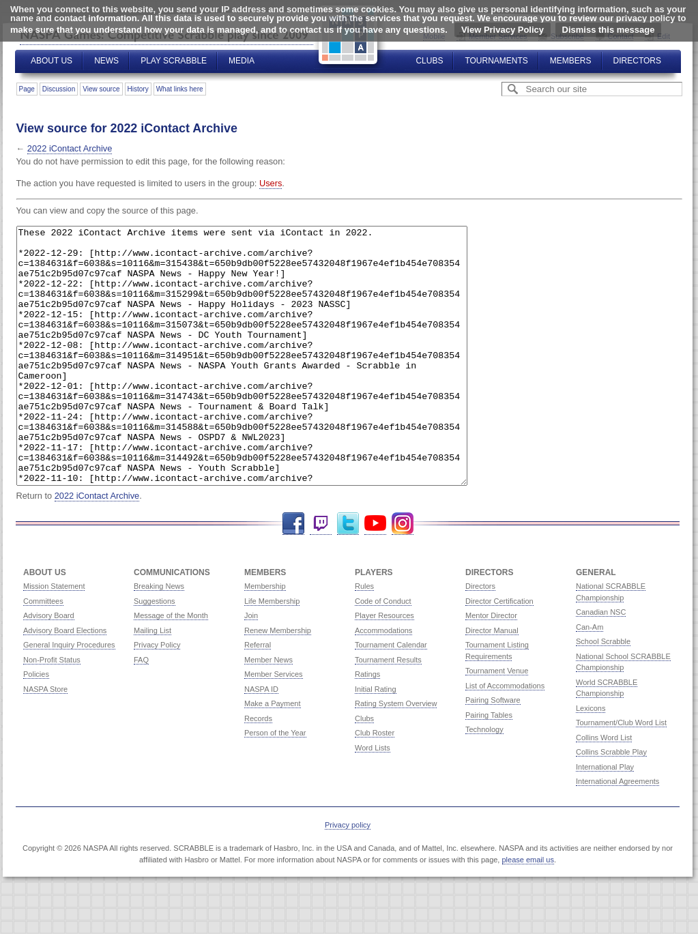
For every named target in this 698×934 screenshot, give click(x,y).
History (138, 89)
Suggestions (154, 652)
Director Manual (492, 681)
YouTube (375, 575)
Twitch (321, 575)
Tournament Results (388, 711)
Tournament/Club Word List (621, 774)
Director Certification (499, 652)
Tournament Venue (496, 722)
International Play (605, 818)
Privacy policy (347, 876)
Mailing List (152, 681)
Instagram (402, 575)
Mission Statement (54, 637)
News (106, 60)
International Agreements (617, 832)
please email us (528, 911)
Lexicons (590, 759)
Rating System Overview (396, 754)
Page (27, 89)
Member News (268, 711)
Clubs (429, 60)
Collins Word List (604, 789)
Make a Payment (272, 754)
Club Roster (374, 784)
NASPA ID (261, 740)
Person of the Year (275, 784)
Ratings (367, 725)
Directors (637, 60)
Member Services (273, 725)
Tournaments (496, 60)
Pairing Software (493, 751)
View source (101, 89)
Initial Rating (375, 740)
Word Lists (372, 799)
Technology (484, 780)
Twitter (348, 575)
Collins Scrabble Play (611, 803)
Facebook (293, 575)
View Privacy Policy (502, 30)
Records (258, 769)
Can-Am (589, 678)
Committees (43, 652)
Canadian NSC (601, 663)
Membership (265, 637)
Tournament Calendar (391, 696)
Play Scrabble (174, 60)
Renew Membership (277, 681)
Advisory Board (48, 666)
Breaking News (159, 637)
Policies (36, 725)
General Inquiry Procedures (69, 696)
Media (242, 60)
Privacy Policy (157, 696)
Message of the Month (171, 666)
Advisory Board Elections (64, 681)
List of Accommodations (504, 737)
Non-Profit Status (52, 711)
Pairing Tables (488, 766)
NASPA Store (45, 740)
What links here (179, 89)
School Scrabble (603, 692)
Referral (257, 696)
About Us (51, 60)
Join (251, 666)
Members (571, 60)
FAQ (141, 711)
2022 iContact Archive (70, 148)
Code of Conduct (383, 652)
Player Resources (384, 666)
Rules (364, 637)
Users (270, 183)
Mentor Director (491, 666)
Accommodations (383, 681)
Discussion (58, 89)
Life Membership (272, 652)
